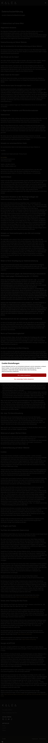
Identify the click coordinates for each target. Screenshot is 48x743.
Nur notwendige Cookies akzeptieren (24, 379)
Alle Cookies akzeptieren (24, 375)
